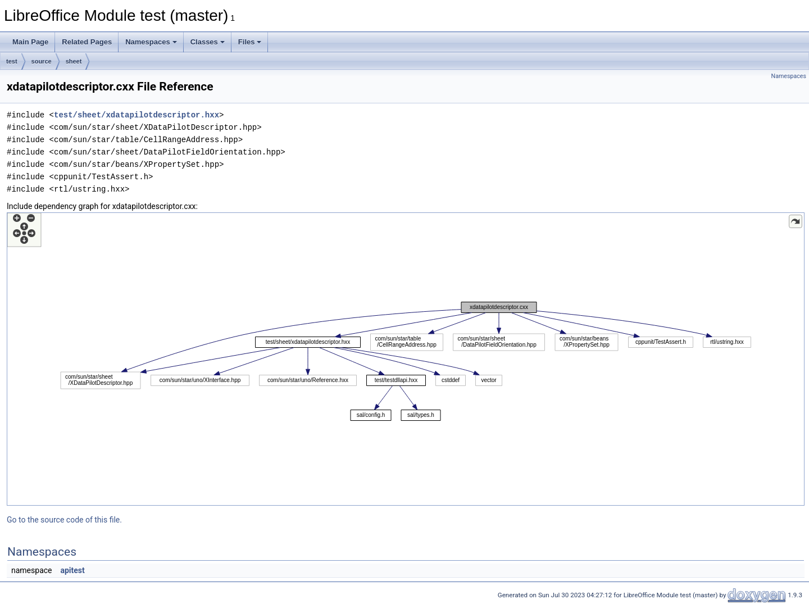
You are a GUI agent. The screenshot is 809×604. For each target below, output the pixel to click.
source (41, 61)
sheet (74, 61)
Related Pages (87, 42)
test (11, 61)
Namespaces (151, 42)
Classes (207, 42)
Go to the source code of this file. (64, 519)
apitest (72, 570)
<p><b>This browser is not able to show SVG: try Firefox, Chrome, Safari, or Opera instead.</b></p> (405, 359)
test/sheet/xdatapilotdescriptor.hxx (136, 115)
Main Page (30, 42)
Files (250, 42)
